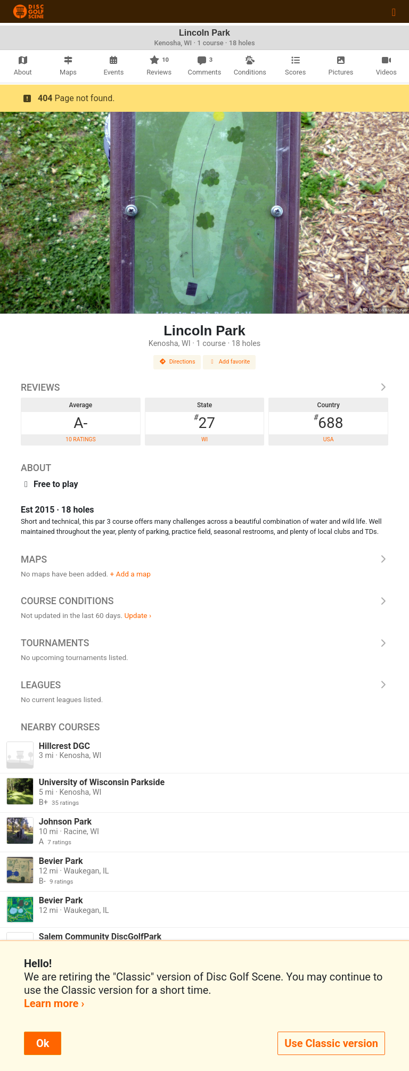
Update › (137, 615)
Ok (42, 1043)
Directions (177, 361)
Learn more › (54, 1003)
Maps (204, 559)
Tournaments (204, 643)
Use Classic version (331, 1043)
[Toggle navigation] (393, 12)
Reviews (204, 387)
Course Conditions (204, 601)
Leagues (204, 685)
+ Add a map (130, 574)
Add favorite (229, 361)
